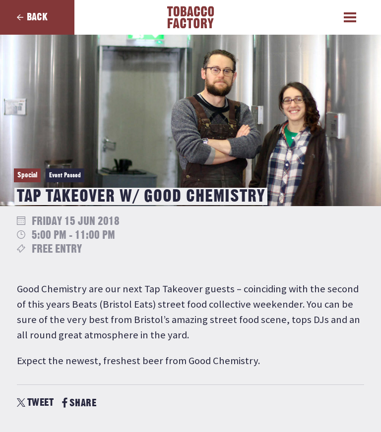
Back (37, 17)
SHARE (79, 403)
